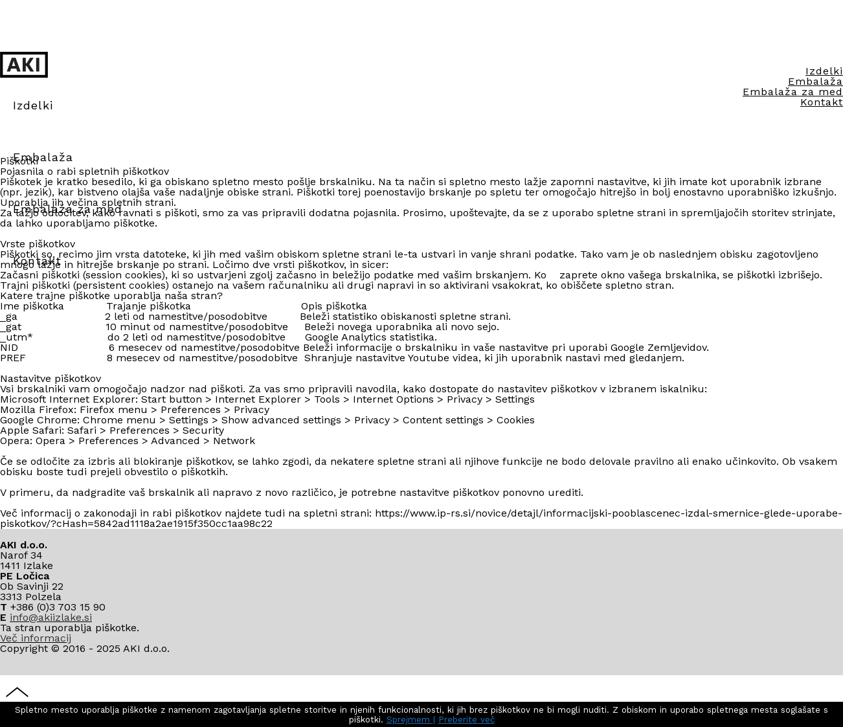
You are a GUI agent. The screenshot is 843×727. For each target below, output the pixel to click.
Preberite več (466, 719)
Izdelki (824, 82)
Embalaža (43, 157)
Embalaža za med (793, 103)
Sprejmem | (411, 719)
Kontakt (821, 113)
